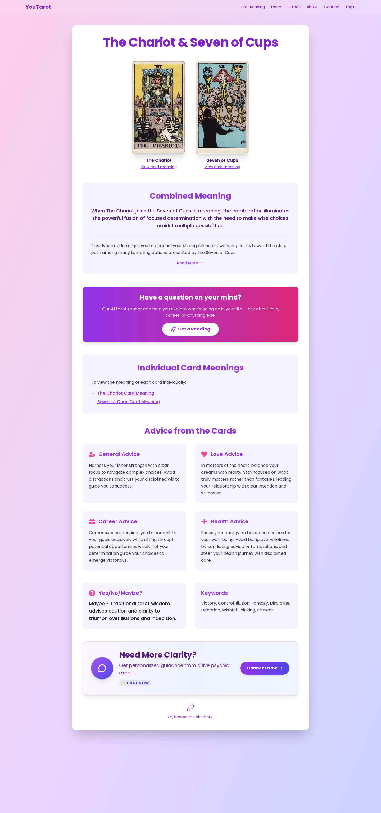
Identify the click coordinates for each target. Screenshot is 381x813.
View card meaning (159, 166)
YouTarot (38, 7)
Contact (332, 7)
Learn (276, 7)
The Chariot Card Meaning (125, 393)
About (312, 7)
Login (351, 7)
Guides (294, 7)
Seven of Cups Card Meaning (128, 402)
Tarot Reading (252, 7)
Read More (190, 263)
